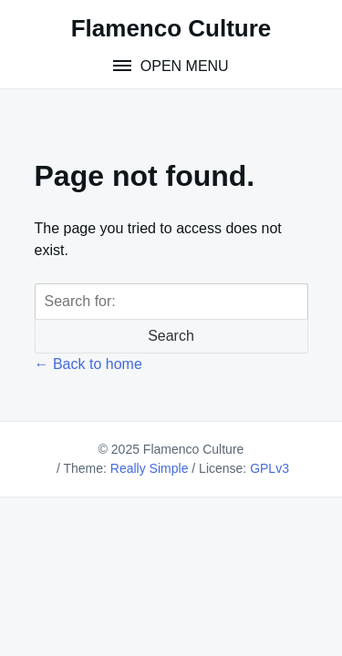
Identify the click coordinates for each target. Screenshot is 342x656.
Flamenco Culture (171, 28)
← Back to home (88, 364)
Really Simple (149, 468)
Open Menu (182, 66)
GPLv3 (269, 468)
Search (171, 335)
